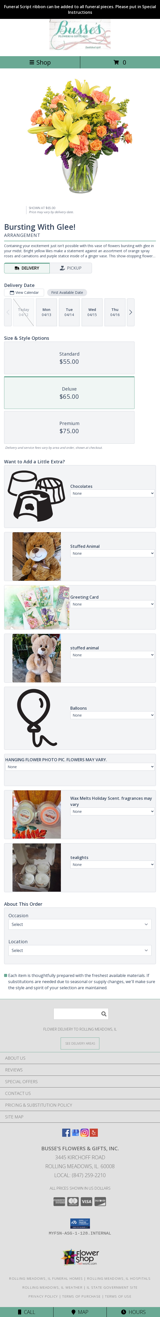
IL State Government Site (112, 1287)
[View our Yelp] (94, 1135)
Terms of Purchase (81, 1296)
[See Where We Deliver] (80, 1043)
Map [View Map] (80, 1312)
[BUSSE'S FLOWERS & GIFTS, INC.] (80, 48)
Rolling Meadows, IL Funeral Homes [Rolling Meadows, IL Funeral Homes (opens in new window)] (46, 1278)
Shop (40, 62)
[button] (80, 1223)
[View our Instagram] (85, 1135)
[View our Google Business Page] (75, 1135)
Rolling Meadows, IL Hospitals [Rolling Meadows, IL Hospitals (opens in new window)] (119, 1278)
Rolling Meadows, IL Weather (52, 1287)
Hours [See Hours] (133, 1312)
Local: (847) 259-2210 (80, 1175)
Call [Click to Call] (26, 1312)
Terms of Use (118, 1296)
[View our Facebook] (66, 1135)
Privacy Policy (43, 1296)
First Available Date (67, 292)
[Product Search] (81, 1014)
